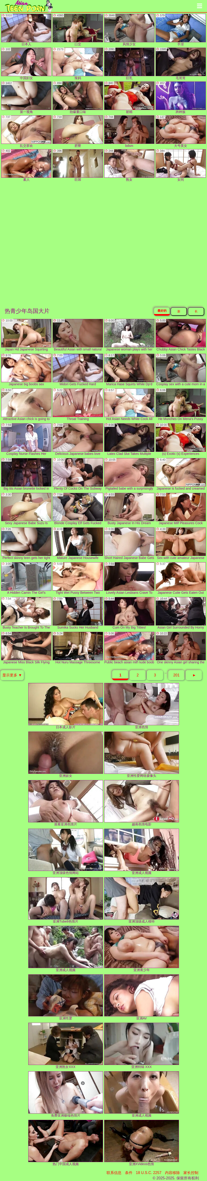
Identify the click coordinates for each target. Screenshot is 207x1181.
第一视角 (26, 97)
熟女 (129, 165)
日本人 (26, 30)
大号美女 (181, 131)
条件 (128, 1173)
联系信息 (114, 1173)
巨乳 (129, 64)
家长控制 (190, 1173)
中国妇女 (26, 64)
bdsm (129, 131)
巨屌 (78, 165)
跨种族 (181, 97)
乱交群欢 (26, 131)
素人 (26, 165)
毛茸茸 (181, 64)
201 (176, 675)
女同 (181, 165)
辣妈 (78, 64)
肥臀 (78, 131)
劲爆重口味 (78, 97)
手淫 (181, 30)
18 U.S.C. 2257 (148, 1173)
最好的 (162, 310)
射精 (129, 97)
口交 (78, 30)
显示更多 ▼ (12, 675)
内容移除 (172, 1173)
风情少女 (129, 30)
